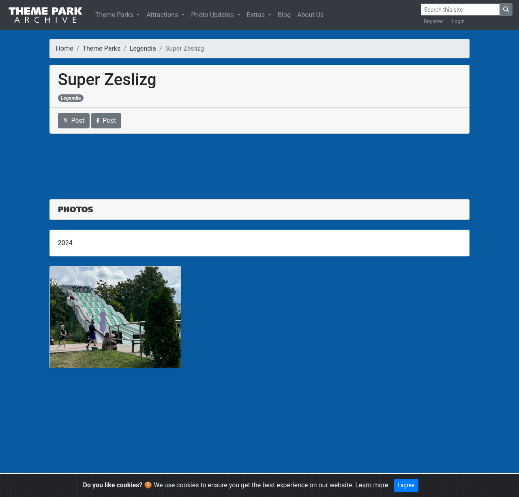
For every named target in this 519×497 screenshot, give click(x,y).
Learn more (371, 485)
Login (458, 21)
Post (74, 120)
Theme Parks (115, 15)
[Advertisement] (259, 161)
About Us (310, 15)
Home (64, 48)
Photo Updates (213, 15)
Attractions (163, 15)
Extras (256, 15)
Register (433, 21)
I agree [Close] (405, 485)
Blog (284, 15)
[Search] (460, 9)
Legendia (143, 48)
